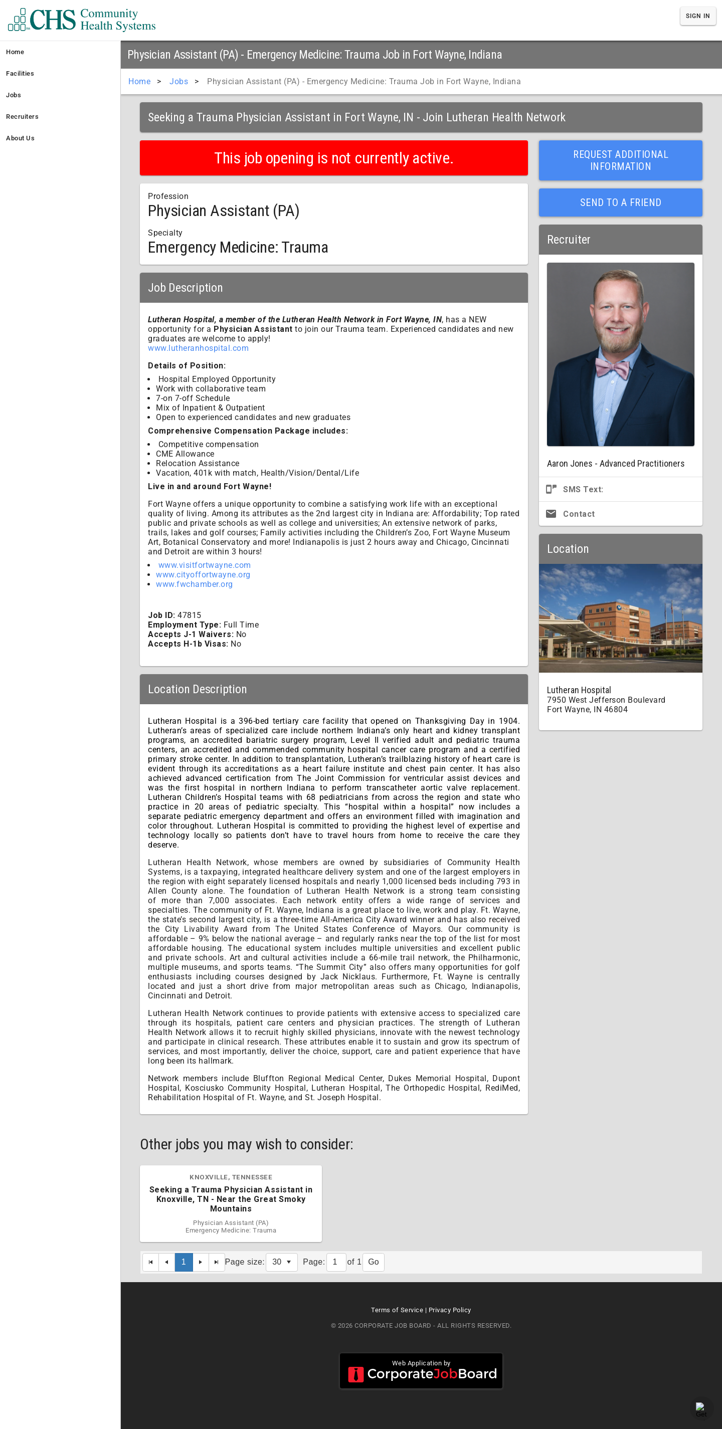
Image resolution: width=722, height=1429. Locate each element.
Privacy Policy (450, 1310)
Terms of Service (397, 1310)
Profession (168, 196)
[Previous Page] (167, 1262)
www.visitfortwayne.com (204, 565)
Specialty (165, 233)
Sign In (698, 16)
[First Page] (150, 1262)
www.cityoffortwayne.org (203, 574)
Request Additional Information (620, 160)
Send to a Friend (621, 202)
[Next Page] (201, 1262)
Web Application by (421, 1370)
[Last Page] (217, 1262)
